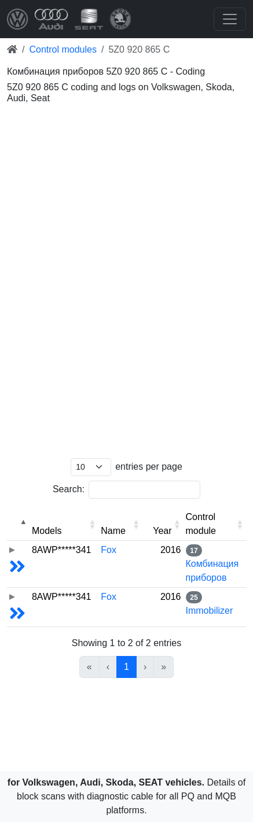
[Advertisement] (126, 152)
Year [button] (162, 531)
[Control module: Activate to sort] (215, 524)
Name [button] (113, 531)
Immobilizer (209, 610)
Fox (108, 550)
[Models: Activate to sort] (64, 524)
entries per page (148, 466)
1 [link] (126, 667)
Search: (69, 489)
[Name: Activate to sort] (120, 524)
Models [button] (47, 531)
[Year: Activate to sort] (163, 524)
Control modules (63, 49)
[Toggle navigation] (230, 19)
